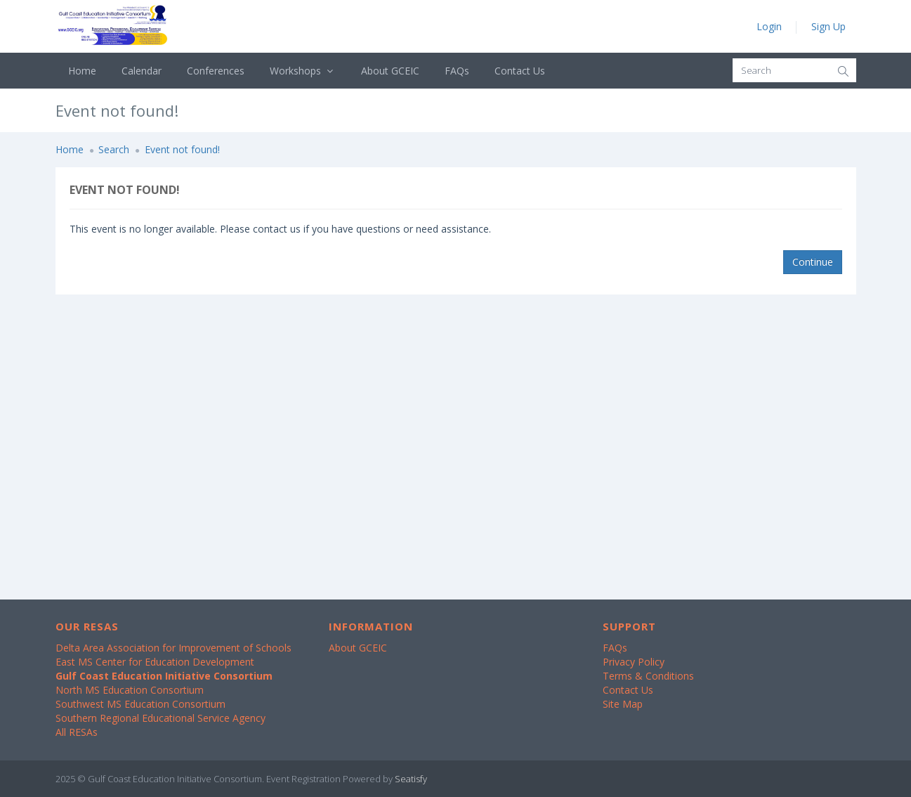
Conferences (215, 70)
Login (769, 26)
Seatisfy (411, 778)
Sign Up (828, 26)
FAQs (457, 70)
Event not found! (182, 149)
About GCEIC (390, 70)
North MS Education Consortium (129, 689)
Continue (812, 261)
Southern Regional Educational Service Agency (160, 718)
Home (82, 70)
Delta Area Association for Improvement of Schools (173, 647)
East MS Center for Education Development (154, 661)
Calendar (142, 70)
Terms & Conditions (648, 675)
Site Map (623, 704)
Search (113, 149)
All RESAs (76, 732)
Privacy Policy (633, 661)
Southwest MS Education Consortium (140, 704)
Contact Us (519, 70)
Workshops (303, 70)
